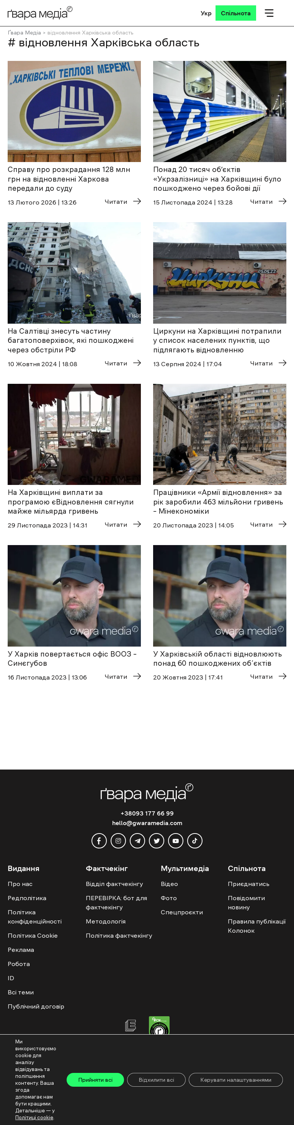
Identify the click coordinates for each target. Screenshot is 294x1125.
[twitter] (156, 840)
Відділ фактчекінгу (114, 884)
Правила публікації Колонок (257, 925)
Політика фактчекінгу (119, 935)
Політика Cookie (33, 935)
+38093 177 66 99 (147, 813)
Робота (19, 964)
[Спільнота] (236, 13)
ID (11, 978)
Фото (169, 898)
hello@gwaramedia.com (147, 823)
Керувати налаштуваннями (235, 1079)
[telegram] (137, 840)
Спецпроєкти (182, 912)
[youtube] (175, 840)
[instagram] (118, 840)
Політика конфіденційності (35, 916)
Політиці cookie (34, 1117)
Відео (169, 884)
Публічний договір (36, 1006)
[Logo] (40, 13)
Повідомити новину (246, 902)
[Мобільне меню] (269, 13)
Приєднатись (249, 884)
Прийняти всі (95, 1079)
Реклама (21, 950)
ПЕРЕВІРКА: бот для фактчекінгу (116, 902)
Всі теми (21, 992)
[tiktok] (195, 840)
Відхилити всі (156, 1079)
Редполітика (27, 898)
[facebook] (99, 840)
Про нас (20, 884)
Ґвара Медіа (24, 32)
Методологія (106, 921)
